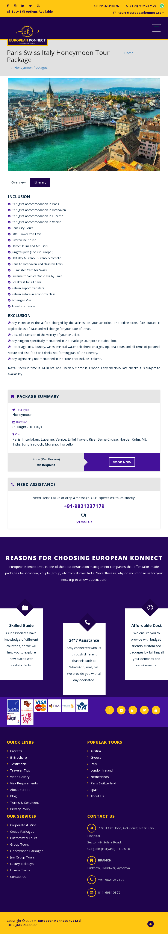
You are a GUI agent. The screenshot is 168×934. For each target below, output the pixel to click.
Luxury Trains (20, 870)
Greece (96, 757)
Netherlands (100, 777)
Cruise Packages (22, 831)
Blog (13, 796)
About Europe (20, 789)
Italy (94, 764)
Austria (96, 751)
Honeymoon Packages (31, 67)
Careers (16, 751)
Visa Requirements (24, 783)
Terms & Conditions (24, 802)
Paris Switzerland (103, 783)
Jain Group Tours (22, 857)
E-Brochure (18, 757)
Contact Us (18, 876)
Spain (94, 789)
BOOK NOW (122, 462)
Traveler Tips (20, 770)
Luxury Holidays (22, 863)
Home (128, 53)
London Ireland (102, 770)
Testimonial (18, 764)
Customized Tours (23, 838)
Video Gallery (20, 777)
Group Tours (19, 844)
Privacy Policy (20, 809)
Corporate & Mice (23, 825)
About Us (97, 796)
